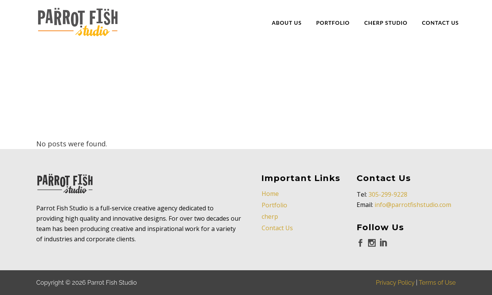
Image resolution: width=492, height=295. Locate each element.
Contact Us (277, 228)
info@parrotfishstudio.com (413, 204)
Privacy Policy (395, 282)
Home (270, 193)
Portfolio (274, 205)
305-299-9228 (387, 194)
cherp (270, 216)
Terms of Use (437, 282)
